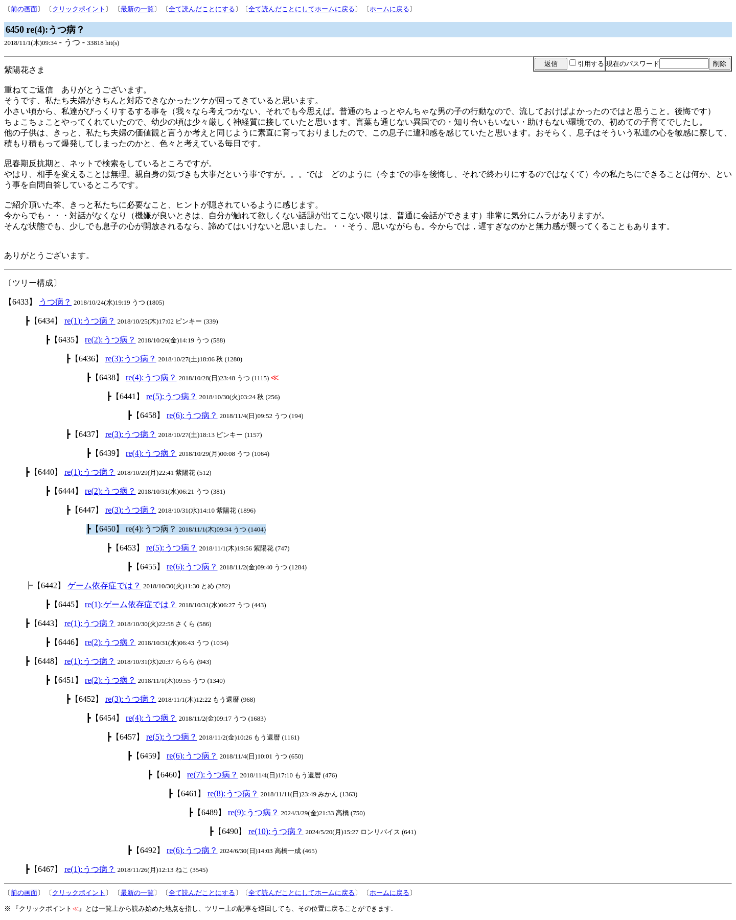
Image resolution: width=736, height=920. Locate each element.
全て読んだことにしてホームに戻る (301, 9)
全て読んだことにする (202, 9)
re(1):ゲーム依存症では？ (131, 604)
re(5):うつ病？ (171, 396)
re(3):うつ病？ (130, 358)
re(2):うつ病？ (110, 339)
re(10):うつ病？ (276, 831)
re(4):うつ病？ (151, 377)
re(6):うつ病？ (192, 415)
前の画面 (24, 9)
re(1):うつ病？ (90, 320)
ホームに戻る (389, 9)
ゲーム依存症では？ (104, 585)
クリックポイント (78, 9)
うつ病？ (55, 301)
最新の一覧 (137, 9)
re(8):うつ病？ (233, 793)
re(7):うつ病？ (212, 774)
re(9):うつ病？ (253, 812)
